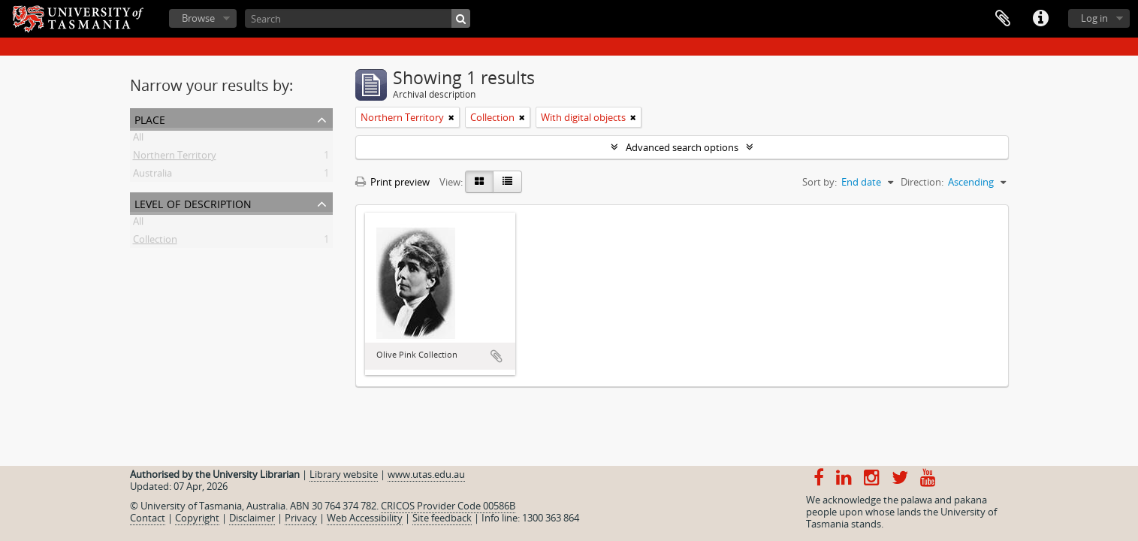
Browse (198, 18)
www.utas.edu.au (426, 474)
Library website (343, 474)
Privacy (301, 517)
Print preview (392, 182)
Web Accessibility (365, 517)
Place (149, 118)
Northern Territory (174, 158)
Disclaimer (252, 517)
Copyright (197, 517)
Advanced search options (682, 147)
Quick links (1040, 19)
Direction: (922, 182)
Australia (152, 176)
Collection (155, 242)
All (138, 140)
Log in (1094, 18)
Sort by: (819, 182)
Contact (147, 517)
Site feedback (442, 517)
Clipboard (1003, 19)
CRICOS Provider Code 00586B (448, 505)
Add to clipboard (496, 356)
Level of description (193, 202)
